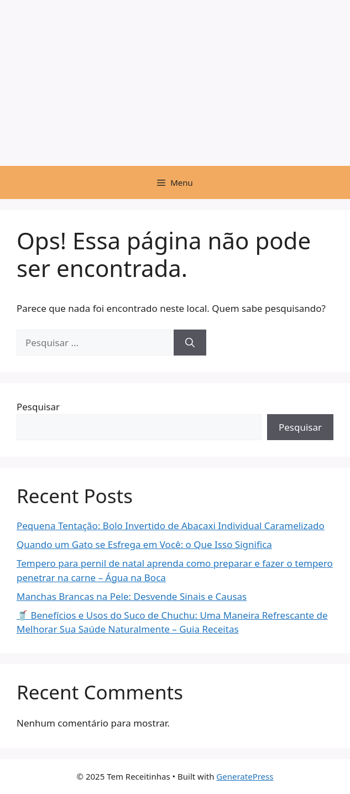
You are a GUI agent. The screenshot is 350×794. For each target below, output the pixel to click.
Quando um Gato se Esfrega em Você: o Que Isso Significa (144, 544)
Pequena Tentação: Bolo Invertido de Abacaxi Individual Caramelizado (171, 525)
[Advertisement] (175, 83)
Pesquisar (38, 406)
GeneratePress (244, 776)
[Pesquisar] (190, 343)
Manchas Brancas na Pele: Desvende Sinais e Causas (132, 596)
